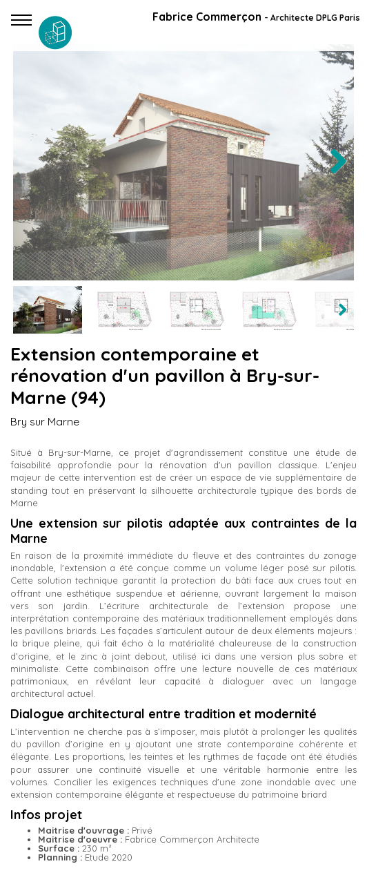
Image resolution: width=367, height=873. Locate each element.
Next (337, 175)
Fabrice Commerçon (256, 16)
